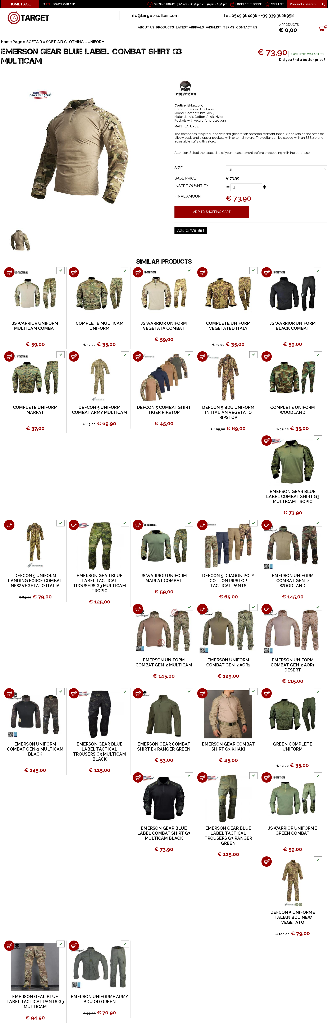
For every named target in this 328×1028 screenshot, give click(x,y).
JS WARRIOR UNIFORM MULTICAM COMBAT (35, 326)
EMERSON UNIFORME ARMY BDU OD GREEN (99, 999)
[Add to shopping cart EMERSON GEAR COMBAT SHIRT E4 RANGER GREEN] (138, 693)
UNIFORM (96, 42)
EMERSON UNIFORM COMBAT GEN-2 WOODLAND (293, 580)
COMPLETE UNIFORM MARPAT (35, 410)
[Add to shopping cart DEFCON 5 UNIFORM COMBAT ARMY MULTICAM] (74, 356)
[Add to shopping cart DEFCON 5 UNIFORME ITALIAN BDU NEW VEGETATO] (266, 861)
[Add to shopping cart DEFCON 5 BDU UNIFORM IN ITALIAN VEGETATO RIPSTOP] (202, 356)
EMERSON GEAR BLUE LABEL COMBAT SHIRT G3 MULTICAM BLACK (163, 833)
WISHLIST (277, 4)
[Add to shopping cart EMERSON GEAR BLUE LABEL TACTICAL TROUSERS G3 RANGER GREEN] (202, 777)
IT (43, 4)
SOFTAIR (34, 42)
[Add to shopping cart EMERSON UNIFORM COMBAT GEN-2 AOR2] (202, 609)
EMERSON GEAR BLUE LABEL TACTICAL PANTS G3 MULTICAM (35, 1001)
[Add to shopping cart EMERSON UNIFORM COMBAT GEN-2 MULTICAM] (138, 609)
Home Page (11, 42)
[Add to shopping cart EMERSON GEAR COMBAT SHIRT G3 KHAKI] (202, 693)
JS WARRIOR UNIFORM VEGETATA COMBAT (164, 326)
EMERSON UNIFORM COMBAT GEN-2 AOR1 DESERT (293, 664)
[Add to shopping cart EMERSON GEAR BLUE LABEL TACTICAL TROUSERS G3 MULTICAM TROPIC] (74, 525)
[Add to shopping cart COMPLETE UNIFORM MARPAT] (9, 356)
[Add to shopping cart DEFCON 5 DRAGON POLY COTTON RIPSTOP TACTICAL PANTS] (202, 525)
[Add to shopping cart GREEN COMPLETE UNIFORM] (266, 693)
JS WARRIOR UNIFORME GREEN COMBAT (292, 831)
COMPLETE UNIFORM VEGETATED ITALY (228, 326)
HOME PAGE (20, 4)
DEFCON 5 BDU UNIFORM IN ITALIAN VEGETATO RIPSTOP (228, 412)
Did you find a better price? (302, 60)
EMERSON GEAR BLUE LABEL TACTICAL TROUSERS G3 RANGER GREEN (228, 836)
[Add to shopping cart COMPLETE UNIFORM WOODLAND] (266, 356)
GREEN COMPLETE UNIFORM (292, 747)
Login (240, 4)
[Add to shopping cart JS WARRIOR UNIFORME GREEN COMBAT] (266, 777)
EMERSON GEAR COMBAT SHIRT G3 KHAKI (228, 747)
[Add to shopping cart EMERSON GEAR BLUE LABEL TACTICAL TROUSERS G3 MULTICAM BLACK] (74, 693)
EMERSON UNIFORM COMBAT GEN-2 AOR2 (228, 662)
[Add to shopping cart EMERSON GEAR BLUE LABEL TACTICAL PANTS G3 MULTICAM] (9, 946)
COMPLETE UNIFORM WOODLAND (292, 410)
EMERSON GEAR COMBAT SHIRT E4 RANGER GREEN (163, 747)
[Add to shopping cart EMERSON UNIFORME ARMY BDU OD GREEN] (74, 946)
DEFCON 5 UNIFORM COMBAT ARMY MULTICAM (99, 410)
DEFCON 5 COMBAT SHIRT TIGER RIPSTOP (164, 410)
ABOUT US (146, 27)
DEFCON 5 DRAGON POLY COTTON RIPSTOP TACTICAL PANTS (228, 580)
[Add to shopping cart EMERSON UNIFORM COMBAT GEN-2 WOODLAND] (266, 525)
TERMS (228, 27)
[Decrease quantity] (228, 187)
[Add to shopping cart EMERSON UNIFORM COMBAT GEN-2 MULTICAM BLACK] (9, 693)
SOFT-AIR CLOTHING (65, 42)
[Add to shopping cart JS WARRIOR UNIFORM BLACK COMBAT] (266, 272)
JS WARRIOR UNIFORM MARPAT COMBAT (164, 578)
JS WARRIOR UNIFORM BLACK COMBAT (293, 326)
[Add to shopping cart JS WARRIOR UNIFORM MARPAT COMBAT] (138, 525)
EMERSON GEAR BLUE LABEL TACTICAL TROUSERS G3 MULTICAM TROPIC (99, 583)
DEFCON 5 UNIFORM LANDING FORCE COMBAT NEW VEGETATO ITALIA (35, 580)
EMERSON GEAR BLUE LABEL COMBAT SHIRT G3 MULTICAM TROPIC (292, 496)
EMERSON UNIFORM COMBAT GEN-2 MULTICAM (164, 662)
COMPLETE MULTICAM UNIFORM (99, 326)
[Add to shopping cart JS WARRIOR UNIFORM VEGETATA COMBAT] (138, 272)
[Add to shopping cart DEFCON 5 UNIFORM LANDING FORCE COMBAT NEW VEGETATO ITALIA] (9, 525)
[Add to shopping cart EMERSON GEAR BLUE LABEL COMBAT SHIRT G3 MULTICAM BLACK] (138, 777)
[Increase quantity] (264, 187)
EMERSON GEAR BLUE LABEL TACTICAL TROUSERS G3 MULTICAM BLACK (99, 752)
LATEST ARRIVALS (190, 27)
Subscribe (254, 4)
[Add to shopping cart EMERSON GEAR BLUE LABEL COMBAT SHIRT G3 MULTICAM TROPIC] (266, 440)
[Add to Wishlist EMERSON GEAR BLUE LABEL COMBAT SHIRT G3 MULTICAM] (190, 230)
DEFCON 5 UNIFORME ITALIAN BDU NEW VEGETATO (292, 917)
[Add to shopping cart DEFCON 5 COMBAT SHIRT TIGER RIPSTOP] (138, 356)
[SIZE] (276, 169)
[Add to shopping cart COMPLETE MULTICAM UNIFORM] (74, 272)
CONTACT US (246, 27)
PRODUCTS (165, 27)
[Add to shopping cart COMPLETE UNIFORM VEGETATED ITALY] (202, 272)
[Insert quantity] (246, 187)
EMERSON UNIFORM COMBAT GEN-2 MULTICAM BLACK (35, 749)
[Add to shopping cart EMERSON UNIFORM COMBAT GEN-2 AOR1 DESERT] (266, 609)
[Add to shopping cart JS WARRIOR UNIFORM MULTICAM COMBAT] (9, 272)
